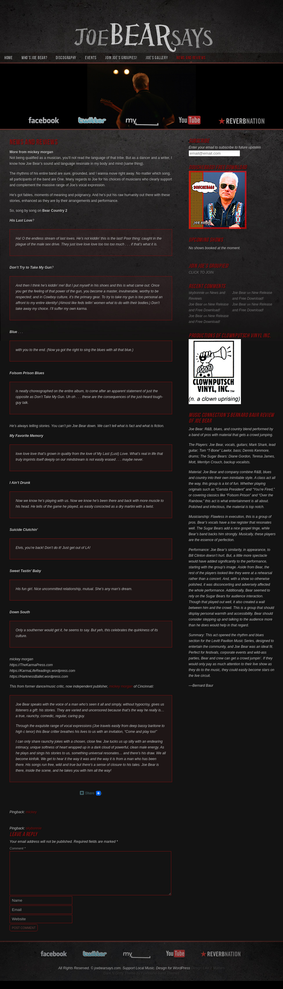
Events (90, 58)
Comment (18, 848)
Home (8, 58)
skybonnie (34, 828)
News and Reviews (191, 58)
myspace (143, 119)
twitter (92, 119)
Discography (66, 58)
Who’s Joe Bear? (34, 58)
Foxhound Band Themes (160, 973)
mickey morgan (121, 686)
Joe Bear (239, 293)
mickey (31, 812)
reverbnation (242, 119)
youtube (189, 119)
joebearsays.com (141, 26)
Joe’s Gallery (157, 58)
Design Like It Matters (208, 968)
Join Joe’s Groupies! (121, 58)
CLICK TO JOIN (201, 272)
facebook (44, 119)
